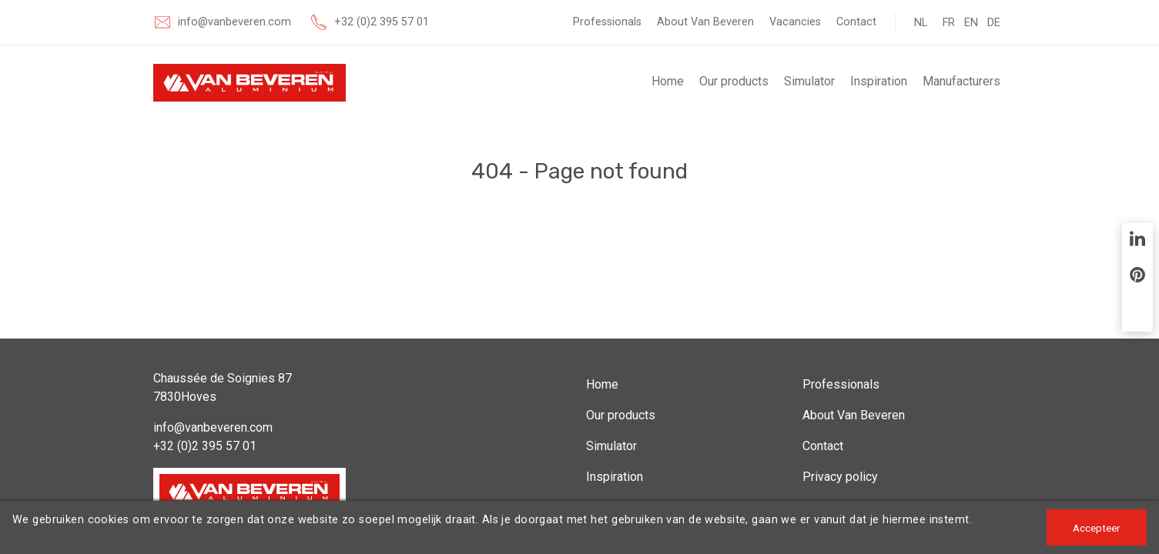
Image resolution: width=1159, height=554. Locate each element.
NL (920, 22)
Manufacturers (961, 81)
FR (949, 22)
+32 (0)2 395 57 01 (381, 21)
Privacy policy (840, 476)
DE (993, 22)
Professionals (607, 21)
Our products (734, 81)
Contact (856, 21)
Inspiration (878, 81)
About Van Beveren (705, 21)
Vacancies (795, 21)
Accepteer (1096, 528)
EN (971, 22)
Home (668, 81)
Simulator (809, 81)
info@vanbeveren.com (234, 21)
